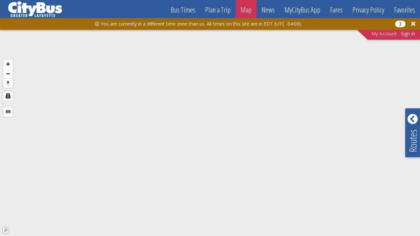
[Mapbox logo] (6, 230)
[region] (210, 125)
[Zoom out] (8, 73)
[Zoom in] (8, 64)
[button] (413, 24)
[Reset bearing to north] (8, 83)
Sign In (408, 33)
